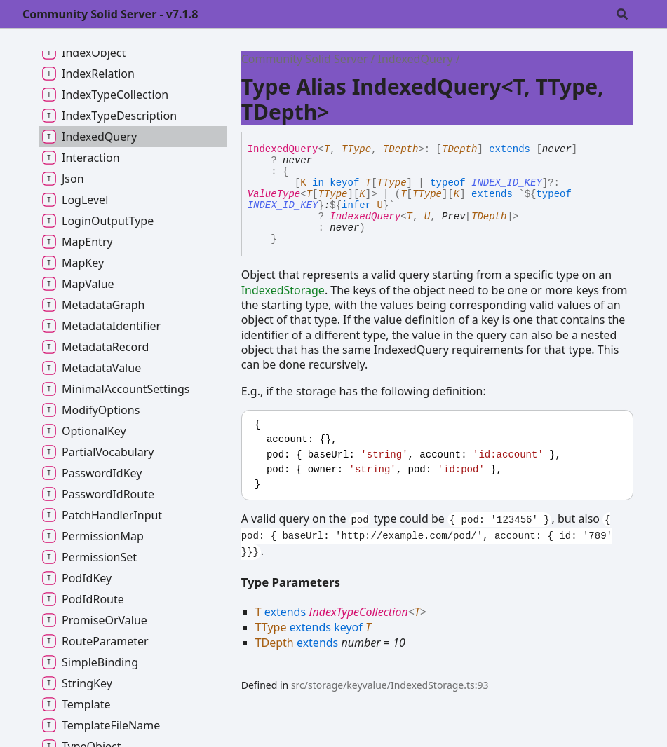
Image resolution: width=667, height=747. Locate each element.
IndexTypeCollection (358, 611)
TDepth (400, 149)
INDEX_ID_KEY (506, 183)
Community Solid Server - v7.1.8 (110, 14)
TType (356, 149)
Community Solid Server (304, 59)
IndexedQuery (415, 59)
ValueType (274, 194)
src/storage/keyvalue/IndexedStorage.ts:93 (390, 685)
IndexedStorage (283, 290)
